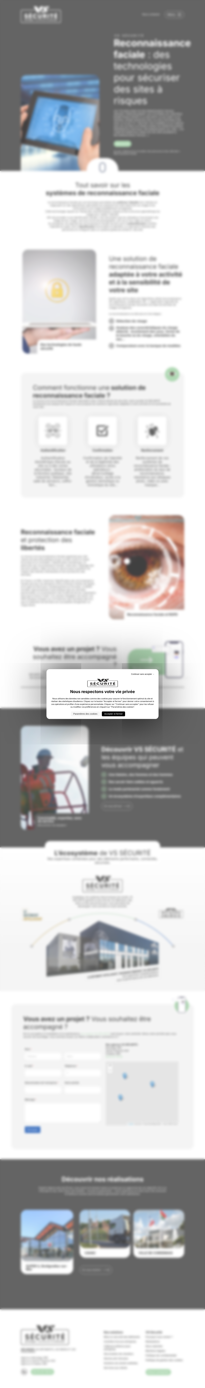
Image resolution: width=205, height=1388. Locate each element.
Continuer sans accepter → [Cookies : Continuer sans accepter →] (142, 674)
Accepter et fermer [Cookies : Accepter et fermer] (113, 714)
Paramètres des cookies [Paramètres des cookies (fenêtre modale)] (85, 714)
